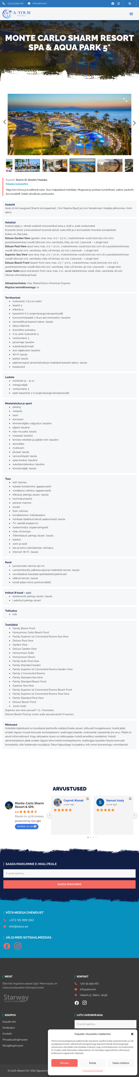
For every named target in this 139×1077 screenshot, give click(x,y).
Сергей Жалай (73, 800)
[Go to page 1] (90, 837)
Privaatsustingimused (93, 1070)
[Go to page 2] (93, 837)
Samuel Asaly (115, 800)
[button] (132, 1034)
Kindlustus (9, 1027)
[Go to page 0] (88, 837)
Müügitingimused (13, 1045)
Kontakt (7, 1033)
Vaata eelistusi (120, 1063)
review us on (26, 826)
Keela (92, 1063)
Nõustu (64, 1063)
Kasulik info (9, 1021)
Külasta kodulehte (17, 184)
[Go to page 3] (96, 837)
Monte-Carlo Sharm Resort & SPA (29, 805)
